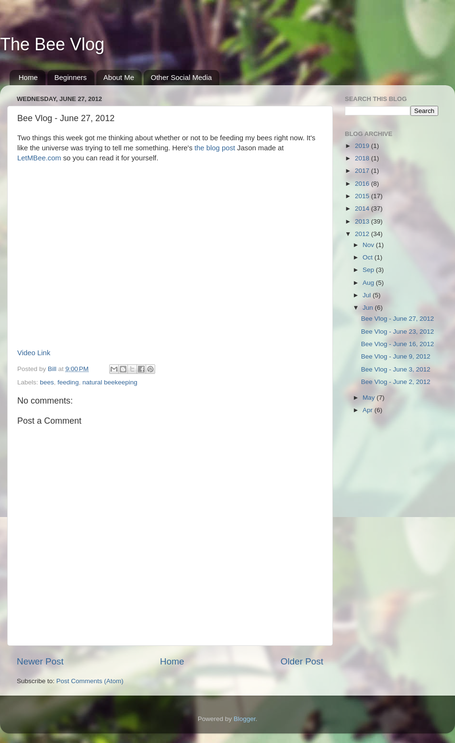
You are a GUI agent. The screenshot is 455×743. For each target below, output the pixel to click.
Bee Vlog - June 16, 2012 (397, 344)
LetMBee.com (39, 158)
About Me (118, 77)
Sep (369, 269)
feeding (68, 382)
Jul (368, 295)
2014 (363, 208)
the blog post (214, 148)
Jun (369, 307)
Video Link (33, 353)
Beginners (71, 77)
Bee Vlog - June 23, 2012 (397, 331)
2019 (363, 145)
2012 (363, 233)
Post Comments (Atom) (90, 681)
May (369, 397)
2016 (363, 183)
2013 (363, 221)
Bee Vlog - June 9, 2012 (396, 356)
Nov (369, 244)
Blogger (245, 718)
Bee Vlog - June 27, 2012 (397, 318)
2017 (363, 170)
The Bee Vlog (52, 44)
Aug (369, 282)
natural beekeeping (109, 382)
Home (28, 77)
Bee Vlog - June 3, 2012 (396, 369)
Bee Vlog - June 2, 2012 (396, 381)
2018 (363, 158)
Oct (369, 257)
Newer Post (40, 661)
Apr (369, 410)
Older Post (302, 661)
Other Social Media (181, 77)
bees (47, 382)
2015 (363, 196)
